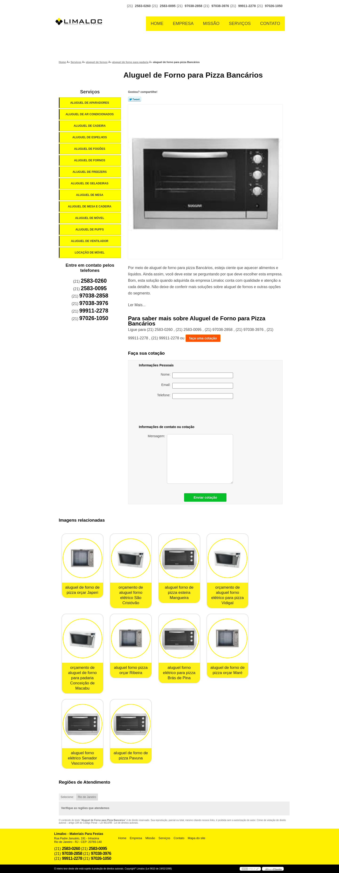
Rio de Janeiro (87, 797)
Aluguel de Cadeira (90, 125)
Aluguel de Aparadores (90, 102)
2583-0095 (168, 6)
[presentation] (200, 413)
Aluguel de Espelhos (90, 137)
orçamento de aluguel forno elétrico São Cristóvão (131, 595)
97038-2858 (193, 6)
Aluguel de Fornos (90, 160)
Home (157, 23)
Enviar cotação (205, 497)
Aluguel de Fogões (90, 149)
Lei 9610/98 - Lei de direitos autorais (119, 822)
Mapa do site (196, 838)
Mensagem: (190, 459)
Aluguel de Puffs (90, 229)
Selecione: (67, 797)
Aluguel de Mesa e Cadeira (90, 206)
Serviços (240, 23)
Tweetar (134, 99)
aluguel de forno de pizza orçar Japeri (82, 590)
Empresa (183, 23)
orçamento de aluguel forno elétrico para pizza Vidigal (227, 595)
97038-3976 (220, 6)
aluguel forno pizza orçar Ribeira (131, 670)
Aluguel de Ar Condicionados (89, 114)
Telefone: (195, 396)
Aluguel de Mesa (90, 195)
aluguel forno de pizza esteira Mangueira (179, 592)
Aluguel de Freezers (90, 172)
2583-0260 (143, 6)
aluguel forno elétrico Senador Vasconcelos (82, 758)
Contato (270, 23)
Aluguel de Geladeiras (90, 183)
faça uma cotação (203, 338)
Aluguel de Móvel (90, 218)
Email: (197, 386)
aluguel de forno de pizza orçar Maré (227, 670)
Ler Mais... (137, 305)
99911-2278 (247, 6)
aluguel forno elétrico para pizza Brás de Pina (179, 672)
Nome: (197, 375)
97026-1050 (273, 6)
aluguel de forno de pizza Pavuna (131, 755)
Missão (211, 23)
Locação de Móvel (90, 252)
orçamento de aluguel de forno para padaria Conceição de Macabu (82, 677)
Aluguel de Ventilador (90, 241)
